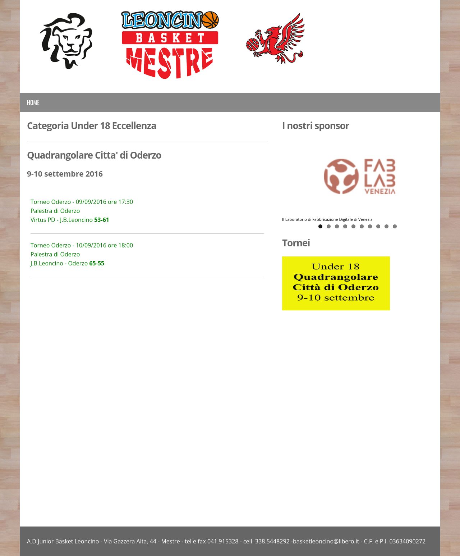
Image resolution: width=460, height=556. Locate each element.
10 (395, 226)
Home (33, 102)
